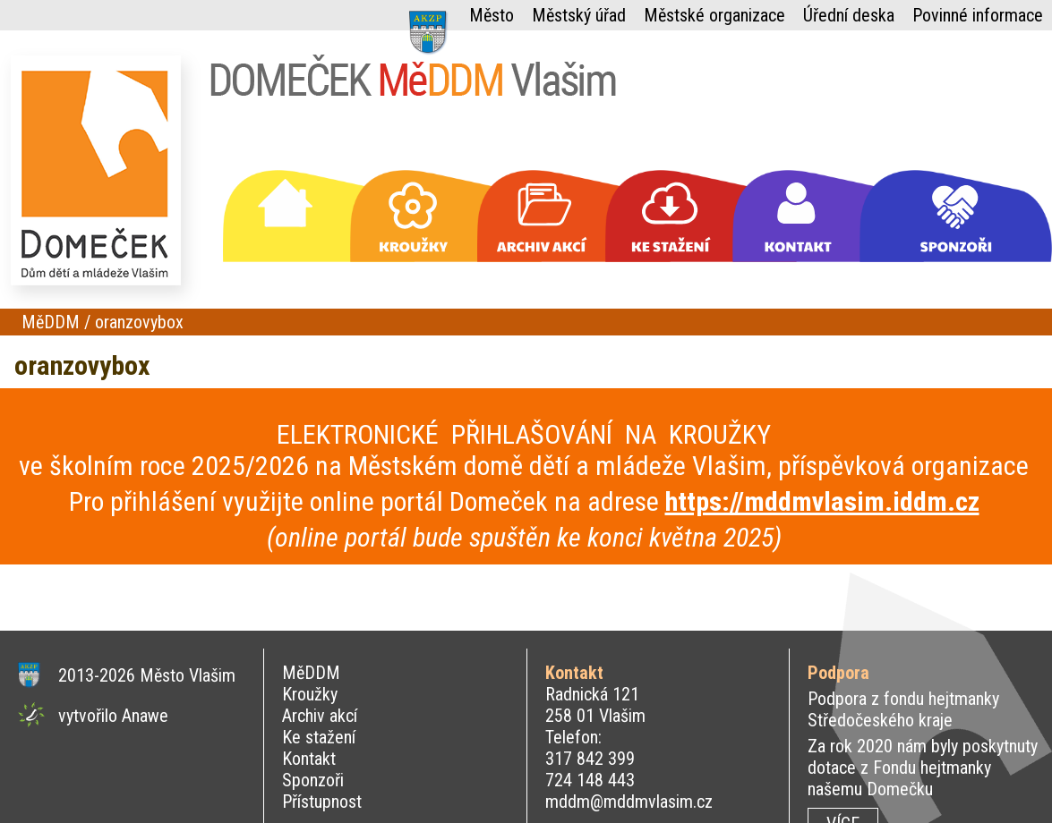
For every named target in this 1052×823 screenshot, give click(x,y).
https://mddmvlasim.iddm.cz (822, 501)
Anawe (145, 715)
